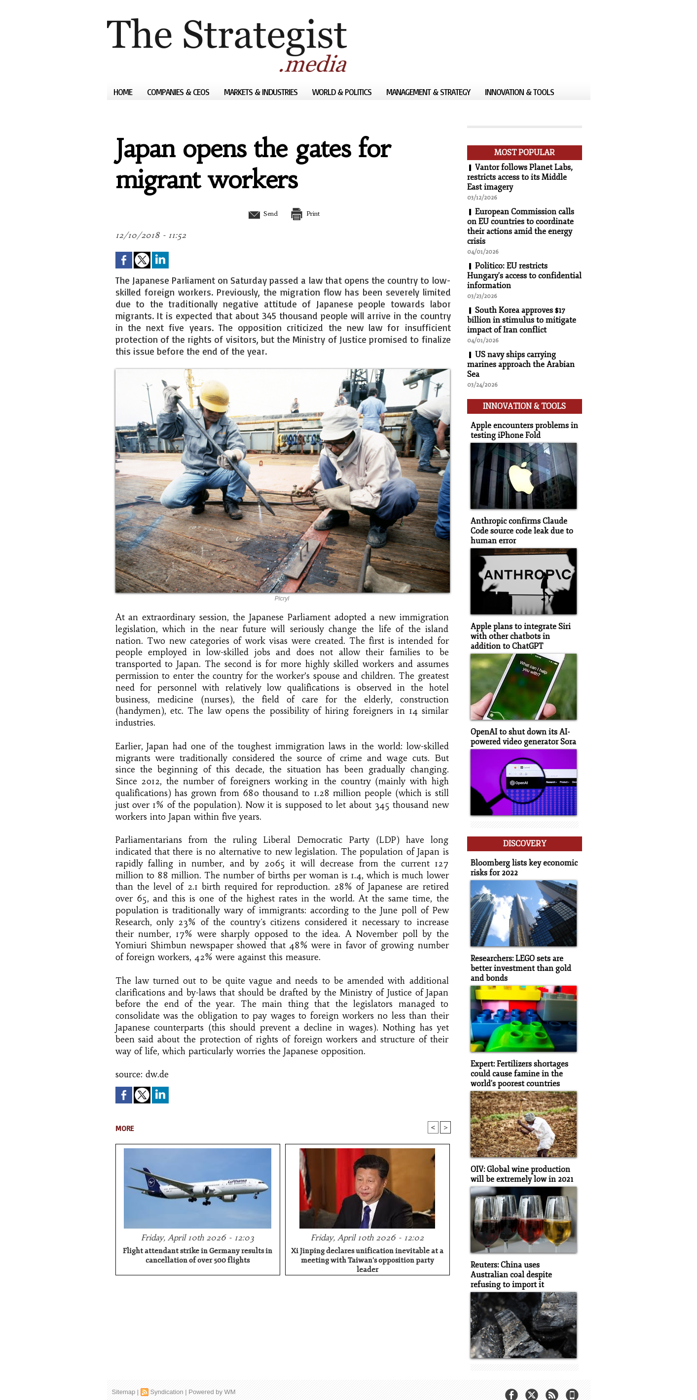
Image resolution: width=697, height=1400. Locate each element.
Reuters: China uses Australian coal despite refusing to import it (522, 1261)
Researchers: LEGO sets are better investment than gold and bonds (518, 959)
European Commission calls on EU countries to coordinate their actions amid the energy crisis (521, 226)
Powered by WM (211, 1377)
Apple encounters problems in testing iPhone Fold (521, 428)
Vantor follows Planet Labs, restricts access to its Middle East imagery (520, 177)
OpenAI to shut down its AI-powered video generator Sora (521, 731)
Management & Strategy (429, 92)
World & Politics (342, 92)
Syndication (166, 1377)
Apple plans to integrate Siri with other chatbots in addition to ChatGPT (523, 632)
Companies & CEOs (179, 92)
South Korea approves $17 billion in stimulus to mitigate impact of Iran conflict (521, 320)
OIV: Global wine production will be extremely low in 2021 (519, 1162)
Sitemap (124, 1377)
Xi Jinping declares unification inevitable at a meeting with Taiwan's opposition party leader (367, 1259)
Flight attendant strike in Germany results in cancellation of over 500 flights (197, 1256)
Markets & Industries (261, 92)
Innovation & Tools (519, 92)
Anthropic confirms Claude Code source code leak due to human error (519, 528)
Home (123, 92)
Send (259, 213)
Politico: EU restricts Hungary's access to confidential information (524, 276)
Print (308, 213)
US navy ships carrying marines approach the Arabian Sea (521, 364)
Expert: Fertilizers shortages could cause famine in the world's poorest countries (517, 1063)
